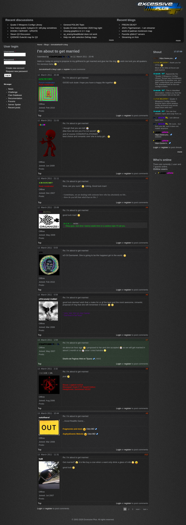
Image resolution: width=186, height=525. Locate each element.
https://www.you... (167, 58)
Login (58, 69)
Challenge (13, 92)
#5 (147, 247)
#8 (147, 369)
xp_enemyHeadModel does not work (80, 34)
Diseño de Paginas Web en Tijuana (77, 359)
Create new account (15, 68)
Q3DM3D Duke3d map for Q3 (24, 37)
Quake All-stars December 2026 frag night (82, 28)
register (67, 69)
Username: (10, 51)
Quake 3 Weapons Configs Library (26, 25)
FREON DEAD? (129, 25)
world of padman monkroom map (137, 31)
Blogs (46, 44)
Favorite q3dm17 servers (133, 34)
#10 (146, 454)
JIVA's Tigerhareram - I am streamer (138, 28)
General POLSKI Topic (73, 25)
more (111, 40)
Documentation (15, 98)
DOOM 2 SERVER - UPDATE (24, 31)
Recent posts (14, 107)
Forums (11, 101)
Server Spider (14, 104)
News (10, 89)
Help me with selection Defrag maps (80, 37)
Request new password (16, 71)
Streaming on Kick (130, 37)
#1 (147, 75)
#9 (147, 413)
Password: (10, 59)
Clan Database (15, 95)
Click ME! (90, 429)
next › (138, 509)
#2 (147, 120)
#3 (147, 178)
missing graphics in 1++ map (76, 31)
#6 (147, 294)
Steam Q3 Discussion (20, 34)
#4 (147, 207)
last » (145, 509)
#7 (147, 340)
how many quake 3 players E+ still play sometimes (33, 28)
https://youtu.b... (161, 143)
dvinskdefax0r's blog (59, 44)
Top (39, 115)
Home (39, 44)
